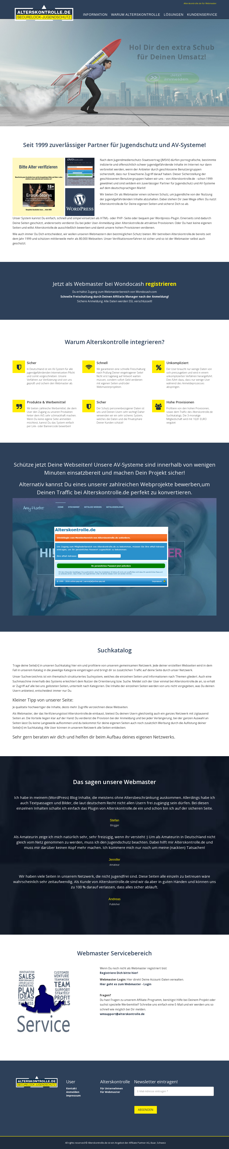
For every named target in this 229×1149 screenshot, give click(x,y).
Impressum (73, 1095)
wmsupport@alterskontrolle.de (122, 1014)
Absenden (145, 1110)
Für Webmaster (110, 1092)
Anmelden (72, 1092)
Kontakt (71, 1088)
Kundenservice (202, 15)
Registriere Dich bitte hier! (119, 973)
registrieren (160, 283)
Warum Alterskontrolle (135, 15)
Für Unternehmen (111, 1088)
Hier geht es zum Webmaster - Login (125, 984)
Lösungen (174, 15)
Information (95, 15)
